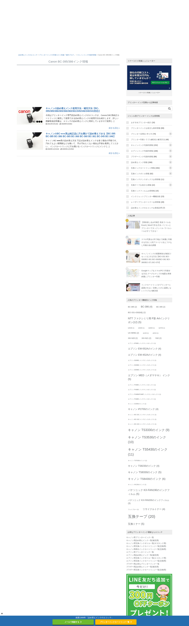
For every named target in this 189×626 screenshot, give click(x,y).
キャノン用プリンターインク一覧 (140, 537)
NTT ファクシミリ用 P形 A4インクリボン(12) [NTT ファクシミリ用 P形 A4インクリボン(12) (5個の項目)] (149, 320)
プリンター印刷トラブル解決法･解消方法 (148, 139)
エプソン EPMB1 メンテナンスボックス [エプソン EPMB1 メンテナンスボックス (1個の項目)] (142, 343)
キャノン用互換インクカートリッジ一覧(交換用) (146, 546)
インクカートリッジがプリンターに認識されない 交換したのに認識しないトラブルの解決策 (156, 288)
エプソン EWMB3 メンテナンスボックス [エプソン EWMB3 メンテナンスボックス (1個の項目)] (142, 370)
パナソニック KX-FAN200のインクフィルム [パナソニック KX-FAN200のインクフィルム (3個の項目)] (148, 501)
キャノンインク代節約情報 (142, 145)
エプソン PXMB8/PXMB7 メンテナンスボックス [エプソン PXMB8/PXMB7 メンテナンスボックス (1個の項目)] (144, 394)
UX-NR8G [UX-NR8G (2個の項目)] (133, 333)
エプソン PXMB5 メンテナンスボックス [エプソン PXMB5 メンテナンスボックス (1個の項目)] (142, 389)
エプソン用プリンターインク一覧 (140, 552)
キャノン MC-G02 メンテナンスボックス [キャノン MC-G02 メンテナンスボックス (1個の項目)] (142, 419)
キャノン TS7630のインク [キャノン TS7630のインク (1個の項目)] (137, 460)
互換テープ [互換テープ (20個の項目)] (141, 516)
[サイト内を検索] (146, 108)
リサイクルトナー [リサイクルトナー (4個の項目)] (154, 509)
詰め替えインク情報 (139, 162)
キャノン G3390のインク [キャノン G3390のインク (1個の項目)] (137, 404)
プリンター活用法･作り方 (141, 134)
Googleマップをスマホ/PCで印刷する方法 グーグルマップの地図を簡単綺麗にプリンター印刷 (156, 274)
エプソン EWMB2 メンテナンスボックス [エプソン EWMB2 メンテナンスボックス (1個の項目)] (142, 365)
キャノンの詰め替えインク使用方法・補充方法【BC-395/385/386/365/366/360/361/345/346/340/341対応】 (74, 109)
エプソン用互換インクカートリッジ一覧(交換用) (146, 561)
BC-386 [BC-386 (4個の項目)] (146, 306)
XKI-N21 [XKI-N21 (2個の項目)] (146, 338)
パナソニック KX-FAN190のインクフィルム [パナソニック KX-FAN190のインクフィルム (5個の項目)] (149, 492)
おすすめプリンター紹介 (141, 122)
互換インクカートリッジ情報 (143, 168)
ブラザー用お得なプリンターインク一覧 (142, 564)
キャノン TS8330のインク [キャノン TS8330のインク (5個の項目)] (144, 472)
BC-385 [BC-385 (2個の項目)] (132, 307)
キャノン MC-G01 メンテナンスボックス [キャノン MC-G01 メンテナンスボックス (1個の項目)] (142, 414)
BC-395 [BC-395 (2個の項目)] (160, 307)
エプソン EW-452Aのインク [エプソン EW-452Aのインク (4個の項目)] (144, 355)
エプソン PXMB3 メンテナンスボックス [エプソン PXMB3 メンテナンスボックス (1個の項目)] (142, 385)
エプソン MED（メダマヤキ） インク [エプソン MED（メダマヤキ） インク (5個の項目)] (149, 377)
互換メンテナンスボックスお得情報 (145, 179)
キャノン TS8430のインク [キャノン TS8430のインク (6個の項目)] (146, 478)
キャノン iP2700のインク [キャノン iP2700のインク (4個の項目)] (143, 409)
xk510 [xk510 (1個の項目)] (155, 333)
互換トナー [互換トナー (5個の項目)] (136, 523)
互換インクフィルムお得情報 (143, 191)
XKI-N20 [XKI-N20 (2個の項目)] (133, 338)
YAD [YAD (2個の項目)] (158, 338)
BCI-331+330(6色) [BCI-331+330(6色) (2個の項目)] (137, 312)
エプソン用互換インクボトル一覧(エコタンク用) (146, 558)
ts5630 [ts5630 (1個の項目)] (141, 328)
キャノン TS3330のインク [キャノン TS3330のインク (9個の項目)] (148, 430)
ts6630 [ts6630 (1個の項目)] (151, 328)
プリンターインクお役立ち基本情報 (145, 128)
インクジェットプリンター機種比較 (145, 196)
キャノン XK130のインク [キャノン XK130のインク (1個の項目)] (137, 484)
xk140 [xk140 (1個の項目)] (146, 333)
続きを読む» (114, 128)
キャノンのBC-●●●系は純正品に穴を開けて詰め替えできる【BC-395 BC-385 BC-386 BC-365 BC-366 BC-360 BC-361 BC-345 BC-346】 (82, 135)
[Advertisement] (68, 86)
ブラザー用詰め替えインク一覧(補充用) (142, 567)
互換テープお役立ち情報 (141, 185)
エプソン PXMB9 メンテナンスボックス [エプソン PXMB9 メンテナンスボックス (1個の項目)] (142, 399)
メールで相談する (73, 622)
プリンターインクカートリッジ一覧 (116, 622)
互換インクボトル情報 (140, 174)
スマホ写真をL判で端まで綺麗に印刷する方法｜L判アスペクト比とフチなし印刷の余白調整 (156, 242)
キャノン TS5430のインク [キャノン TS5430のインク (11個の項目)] (148, 452)
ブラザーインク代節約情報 (142, 157)
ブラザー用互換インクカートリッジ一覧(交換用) (146, 570)
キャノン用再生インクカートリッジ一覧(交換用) (146, 549)
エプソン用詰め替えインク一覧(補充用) (142, 555)
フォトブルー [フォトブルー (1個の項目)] (133, 509)
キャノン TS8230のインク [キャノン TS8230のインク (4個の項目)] (143, 466)
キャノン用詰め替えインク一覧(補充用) (142, 540)
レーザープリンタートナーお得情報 (145, 202)
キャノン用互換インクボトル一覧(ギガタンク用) (146, 543)
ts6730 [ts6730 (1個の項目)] (162, 328)
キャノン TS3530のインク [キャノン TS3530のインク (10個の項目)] (147, 439)
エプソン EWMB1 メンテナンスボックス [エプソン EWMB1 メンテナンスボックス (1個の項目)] (142, 360)
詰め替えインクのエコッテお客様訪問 (146, 208)
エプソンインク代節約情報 (142, 151)
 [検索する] (169, 108)
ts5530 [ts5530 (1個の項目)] (131, 328)
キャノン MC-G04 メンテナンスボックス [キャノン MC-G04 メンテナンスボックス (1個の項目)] (142, 424)
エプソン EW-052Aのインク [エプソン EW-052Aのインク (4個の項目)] (144, 348)
